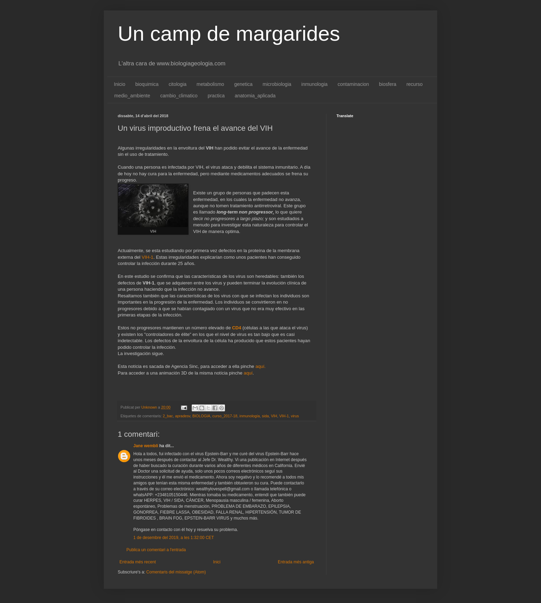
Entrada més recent (137, 562)
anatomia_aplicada (255, 95)
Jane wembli (145, 445)
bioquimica (147, 84)
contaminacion (353, 84)
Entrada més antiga (296, 562)
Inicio (119, 84)
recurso (414, 84)
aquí (248, 373)
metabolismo (210, 84)
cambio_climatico (179, 95)
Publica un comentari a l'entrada (156, 549)
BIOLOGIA (201, 416)
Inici (216, 562)
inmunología (250, 416)
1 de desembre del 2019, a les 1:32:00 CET (173, 537)
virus (295, 416)
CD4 (236, 327)
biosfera (388, 84)
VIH (274, 416)
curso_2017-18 (225, 416)
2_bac (168, 416)
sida (265, 416)
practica (216, 95)
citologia (177, 84)
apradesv (182, 416)
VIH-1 (147, 257)
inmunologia (314, 84)
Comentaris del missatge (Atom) (176, 572)
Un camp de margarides (229, 33)
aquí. (261, 366)
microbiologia (277, 84)
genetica (243, 84)
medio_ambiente (132, 95)
